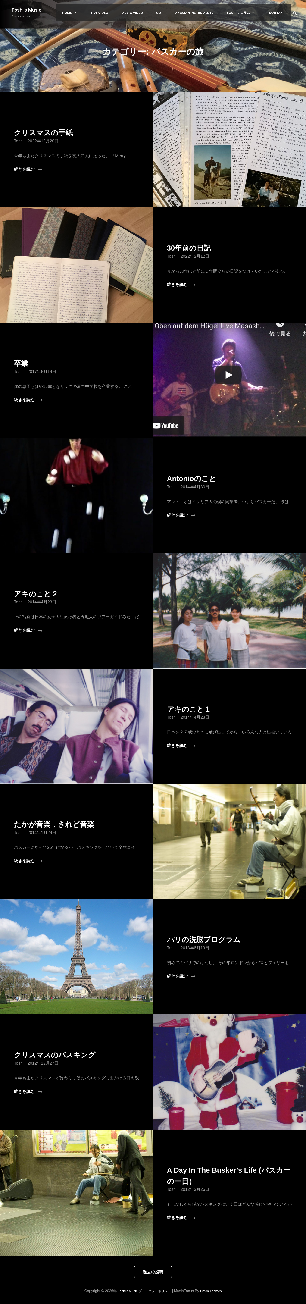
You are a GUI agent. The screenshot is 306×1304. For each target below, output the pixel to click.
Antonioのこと (196, 478)
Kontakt (278, 12)
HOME (91, 12)
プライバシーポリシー (154, 1291)
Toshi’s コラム (247, 12)
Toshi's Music (27, 10)
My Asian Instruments (202, 12)
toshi (19, 141)
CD (170, 12)
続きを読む (28, 169)
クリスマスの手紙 (49, 132)
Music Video (146, 12)
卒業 (22, 363)
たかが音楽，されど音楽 (61, 824)
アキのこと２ (40, 593)
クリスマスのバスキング (62, 1054)
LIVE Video (116, 12)
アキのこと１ (193, 709)
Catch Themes (214, 1291)
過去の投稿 (153, 1272)
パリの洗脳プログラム (210, 939)
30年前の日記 (193, 247)
